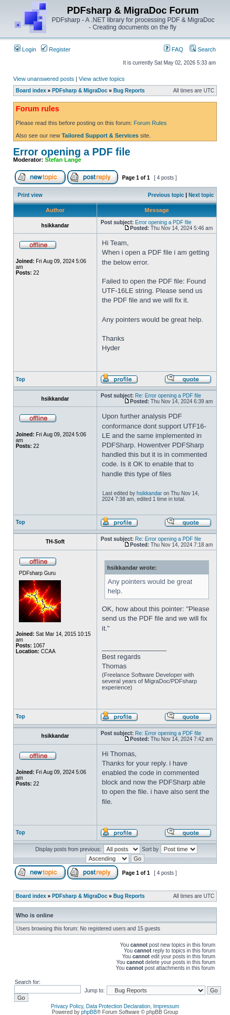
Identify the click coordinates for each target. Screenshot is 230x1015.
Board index (31, 90)
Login (25, 49)
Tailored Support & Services (100, 135)
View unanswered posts (43, 79)
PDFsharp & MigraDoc (80, 90)
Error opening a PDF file (71, 152)
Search (203, 49)
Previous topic (166, 195)
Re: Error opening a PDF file (168, 396)
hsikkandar (149, 493)
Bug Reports (129, 90)
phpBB (89, 1012)
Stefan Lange (63, 159)
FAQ (173, 49)
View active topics (101, 79)
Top (20, 379)
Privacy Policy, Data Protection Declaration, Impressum (115, 1006)
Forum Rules (149, 123)
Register (55, 49)
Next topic (201, 195)
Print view (30, 195)
